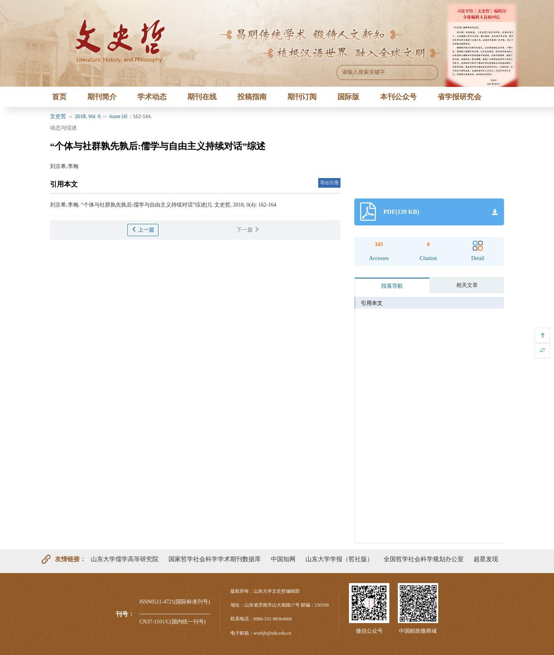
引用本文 (371, 303)
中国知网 (283, 559)
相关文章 (467, 285)
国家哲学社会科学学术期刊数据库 (215, 559)
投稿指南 (252, 97)
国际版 (348, 97)
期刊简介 (102, 97)
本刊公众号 (398, 97)
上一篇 (143, 230)
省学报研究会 (459, 97)
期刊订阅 (302, 97)
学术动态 (152, 97)
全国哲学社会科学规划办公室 (424, 559)
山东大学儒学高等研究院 (125, 559)
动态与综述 (63, 128)
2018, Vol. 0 (88, 116)
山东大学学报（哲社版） (339, 559)
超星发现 (486, 559)
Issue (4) (118, 116)
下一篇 (248, 230)
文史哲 (58, 116)
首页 (59, 97)
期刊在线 (202, 97)
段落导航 (392, 286)
